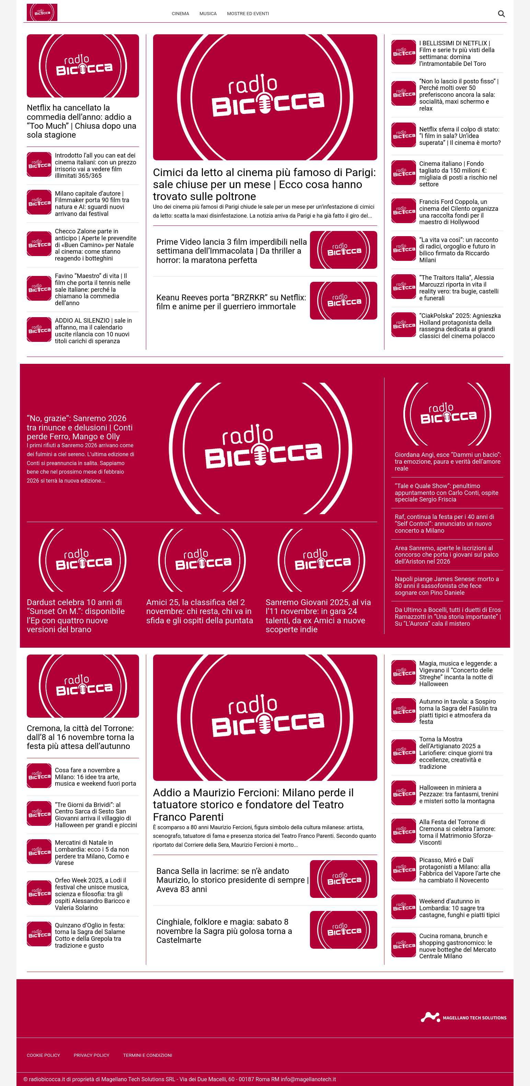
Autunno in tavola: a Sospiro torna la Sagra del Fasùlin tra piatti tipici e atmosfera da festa (458, 711)
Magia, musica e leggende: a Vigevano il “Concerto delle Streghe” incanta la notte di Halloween (458, 673)
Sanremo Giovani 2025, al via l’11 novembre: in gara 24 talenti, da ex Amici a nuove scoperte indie (318, 616)
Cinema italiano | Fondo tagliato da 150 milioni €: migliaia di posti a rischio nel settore (458, 173)
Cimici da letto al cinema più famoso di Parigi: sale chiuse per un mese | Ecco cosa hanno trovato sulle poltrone (264, 184)
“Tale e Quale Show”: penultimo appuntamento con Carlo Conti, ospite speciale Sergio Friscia (446, 492)
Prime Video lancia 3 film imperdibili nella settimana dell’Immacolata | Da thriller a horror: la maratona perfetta (232, 251)
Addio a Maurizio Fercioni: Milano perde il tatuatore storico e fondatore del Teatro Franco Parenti (253, 804)
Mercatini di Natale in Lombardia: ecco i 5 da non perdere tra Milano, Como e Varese (92, 852)
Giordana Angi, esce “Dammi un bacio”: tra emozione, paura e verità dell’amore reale (448, 461)
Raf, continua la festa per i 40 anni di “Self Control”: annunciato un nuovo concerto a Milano (444, 523)
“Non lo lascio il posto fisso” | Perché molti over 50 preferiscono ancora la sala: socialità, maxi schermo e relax (459, 95)
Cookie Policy (43, 1055)
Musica (208, 13)
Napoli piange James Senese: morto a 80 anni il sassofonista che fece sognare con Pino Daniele (447, 585)
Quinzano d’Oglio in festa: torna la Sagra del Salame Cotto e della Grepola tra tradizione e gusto (90, 935)
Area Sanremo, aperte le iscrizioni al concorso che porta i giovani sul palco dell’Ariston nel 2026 (446, 554)
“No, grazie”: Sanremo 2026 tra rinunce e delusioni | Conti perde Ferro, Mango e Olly (80, 427)
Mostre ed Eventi (248, 13)
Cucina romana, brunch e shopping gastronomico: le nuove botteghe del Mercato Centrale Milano (457, 946)
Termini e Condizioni (147, 1055)
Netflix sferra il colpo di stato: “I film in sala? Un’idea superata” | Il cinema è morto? (460, 136)
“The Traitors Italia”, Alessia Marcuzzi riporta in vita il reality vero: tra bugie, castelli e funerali (459, 287)
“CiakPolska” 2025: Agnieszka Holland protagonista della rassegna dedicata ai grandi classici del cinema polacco (460, 325)
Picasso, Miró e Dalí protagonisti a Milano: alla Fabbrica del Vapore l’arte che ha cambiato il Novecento (459, 870)
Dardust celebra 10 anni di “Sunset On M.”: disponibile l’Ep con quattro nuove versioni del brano (76, 616)
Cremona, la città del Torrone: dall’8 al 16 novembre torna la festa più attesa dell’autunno (80, 737)
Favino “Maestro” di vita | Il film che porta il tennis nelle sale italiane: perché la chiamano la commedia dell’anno (92, 289)
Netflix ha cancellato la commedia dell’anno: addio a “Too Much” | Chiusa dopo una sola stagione (81, 121)
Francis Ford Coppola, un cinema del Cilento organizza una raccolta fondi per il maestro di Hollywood (458, 212)
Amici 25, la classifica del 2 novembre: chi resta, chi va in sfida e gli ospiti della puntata (199, 611)
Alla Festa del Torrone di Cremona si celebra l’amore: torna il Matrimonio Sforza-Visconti (457, 832)
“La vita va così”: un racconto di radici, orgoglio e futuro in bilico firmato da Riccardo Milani (458, 250)
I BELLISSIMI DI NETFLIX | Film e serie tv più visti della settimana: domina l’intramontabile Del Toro (457, 53)
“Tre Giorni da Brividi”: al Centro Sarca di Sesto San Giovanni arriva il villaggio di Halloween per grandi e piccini (96, 815)
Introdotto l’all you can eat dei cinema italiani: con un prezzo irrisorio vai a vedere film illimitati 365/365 (95, 165)
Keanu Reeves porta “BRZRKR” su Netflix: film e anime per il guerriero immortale (232, 302)
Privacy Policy (92, 1055)
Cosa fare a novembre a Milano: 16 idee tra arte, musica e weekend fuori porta (95, 776)
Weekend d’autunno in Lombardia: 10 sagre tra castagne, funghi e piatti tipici (459, 908)
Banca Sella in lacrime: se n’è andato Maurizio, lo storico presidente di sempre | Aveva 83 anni (233, 880)
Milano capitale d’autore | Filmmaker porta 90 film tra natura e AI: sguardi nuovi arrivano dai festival (92, 203)
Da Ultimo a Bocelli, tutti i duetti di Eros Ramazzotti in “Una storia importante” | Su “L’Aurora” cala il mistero (448, 616)
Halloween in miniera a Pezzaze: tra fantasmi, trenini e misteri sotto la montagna (459, 794)
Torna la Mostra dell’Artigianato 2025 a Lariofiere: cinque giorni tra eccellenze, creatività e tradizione (456, 753)
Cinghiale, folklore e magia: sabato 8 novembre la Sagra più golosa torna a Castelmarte (224, 931)
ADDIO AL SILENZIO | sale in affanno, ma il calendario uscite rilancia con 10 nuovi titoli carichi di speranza (93, 330)
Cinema (180, 13)
